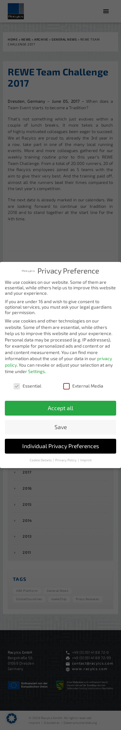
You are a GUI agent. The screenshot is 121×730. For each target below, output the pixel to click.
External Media (83, 384)
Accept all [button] (60, 406)
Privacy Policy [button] (66, 458)
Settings (36, 369)
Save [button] (61, 425)
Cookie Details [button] (41, 458)
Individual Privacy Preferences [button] (60, 444)
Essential (27, 384)
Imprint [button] (86, 458)
